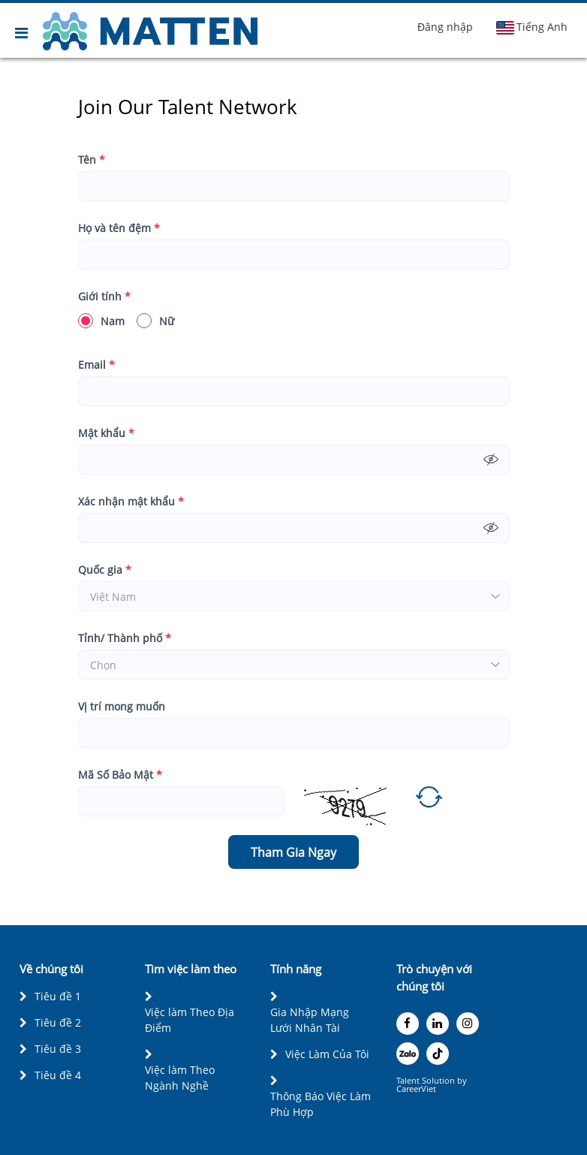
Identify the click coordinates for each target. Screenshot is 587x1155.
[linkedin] (437, 1023)
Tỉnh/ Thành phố (124, 638)
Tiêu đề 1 (58, 996)
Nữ (155, 320)
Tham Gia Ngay (293, 852)
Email (96, 364)
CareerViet (416, 1088)
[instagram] (467, 1023)
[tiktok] (437, 1053)
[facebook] (407, 1023)
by (463, 1080)
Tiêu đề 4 (58, 1075)
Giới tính (104, 296)
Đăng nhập (445, 27)
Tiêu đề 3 (58, 1049)
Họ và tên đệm (119, 228)
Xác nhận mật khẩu (131, 501)
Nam (101, 320)
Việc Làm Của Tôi (327, 1054)
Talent (409, 1080)
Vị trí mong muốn (121, 706)
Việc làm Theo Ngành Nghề (180, 1078)
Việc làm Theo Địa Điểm (189, 1020)
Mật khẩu (106, 433)
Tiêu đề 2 (58, 1022)
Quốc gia (104, 570)
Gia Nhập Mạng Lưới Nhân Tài (309, 1020)
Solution (439, 1080)
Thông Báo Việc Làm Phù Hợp (320, 1104)
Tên (91, 159)
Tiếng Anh (531, 27)
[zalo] (407, 1053)
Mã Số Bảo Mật (120, 775)
